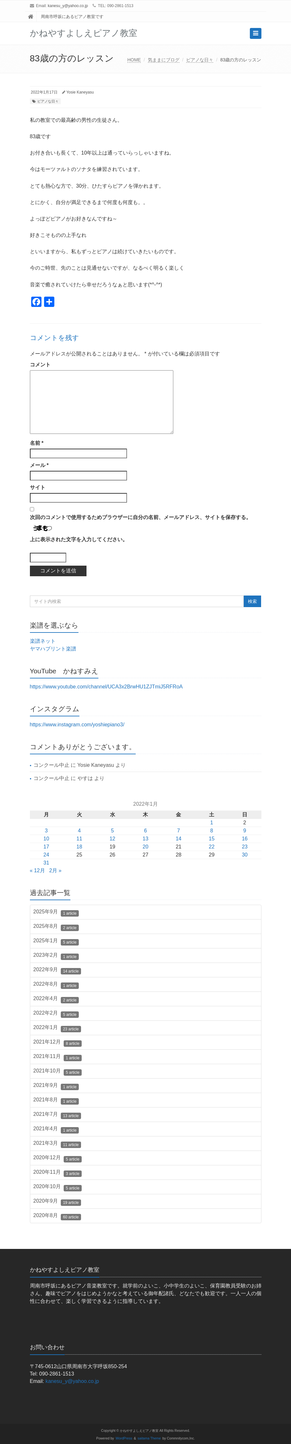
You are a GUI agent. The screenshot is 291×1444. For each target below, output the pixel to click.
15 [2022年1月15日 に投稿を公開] (211, 838)
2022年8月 (56, 985)
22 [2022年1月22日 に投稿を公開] (211, 846)
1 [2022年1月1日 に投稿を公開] (211, 822)
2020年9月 (57, 1202)
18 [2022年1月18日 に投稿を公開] (79, 846)
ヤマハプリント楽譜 (53, 648)
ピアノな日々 (199, 59)
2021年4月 (56, 1130)
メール (39, 465)
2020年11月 (57, 1173)
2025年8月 (56, 927)
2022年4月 (56, 999)
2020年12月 (57, 1158)
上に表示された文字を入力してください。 (79, 539)
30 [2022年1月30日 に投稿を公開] (245, 854)
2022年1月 (57, 1028)
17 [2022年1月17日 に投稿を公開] (46, 846)
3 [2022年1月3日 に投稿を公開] (46, 830)
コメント (40, 364)
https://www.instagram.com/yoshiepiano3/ (77, 724)
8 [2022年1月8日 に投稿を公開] (211, 830)
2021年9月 (56, 1086)
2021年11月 (57, 1057)
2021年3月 (57, 1144)
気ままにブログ (163, 59)
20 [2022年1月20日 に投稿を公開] (146, 846)
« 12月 (37, 870)
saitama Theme (149, 1438)
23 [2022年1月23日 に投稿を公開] (245, 846)
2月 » (55, 870)
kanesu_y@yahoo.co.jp (68, 6)
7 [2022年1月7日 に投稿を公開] (178, 830)
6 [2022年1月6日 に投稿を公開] (145, 830)
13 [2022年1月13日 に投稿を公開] (146, 838)
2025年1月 (56, 942)
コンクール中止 (51, 765)
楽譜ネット (43, 641)
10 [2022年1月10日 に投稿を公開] (46, 838)
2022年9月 (57, 970)
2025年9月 (56, 913)
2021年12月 (57, 1043)
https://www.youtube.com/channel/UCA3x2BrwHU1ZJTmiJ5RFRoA (106, 686)
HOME (134, 59)
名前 (37, 443)
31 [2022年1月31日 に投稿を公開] (46, 863)
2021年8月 (56, 1101)
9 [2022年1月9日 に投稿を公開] (244, 830)
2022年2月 (56, 1014)
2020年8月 (57, 1216)
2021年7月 (57, 1115)
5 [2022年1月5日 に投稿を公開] (112, 830)
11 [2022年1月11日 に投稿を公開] (79, 838)
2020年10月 (57, 1187)
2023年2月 (56, 956)
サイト (37, 487)
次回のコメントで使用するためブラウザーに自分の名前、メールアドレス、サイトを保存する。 (140, 517)
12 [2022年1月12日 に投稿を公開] (112, 838)
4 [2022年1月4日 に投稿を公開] (79, 830)
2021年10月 (57, 1072)
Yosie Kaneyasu (80, 92)
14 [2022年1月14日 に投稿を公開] (178, 838)
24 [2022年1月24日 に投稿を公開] (46, 854)
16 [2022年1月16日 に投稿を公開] (245, 838)
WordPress (124, 1438)
